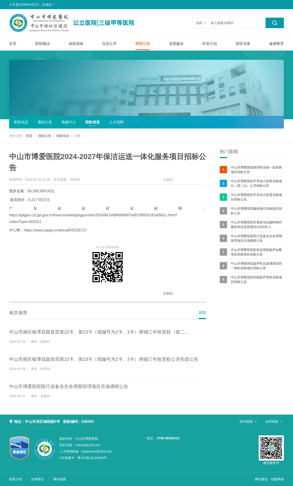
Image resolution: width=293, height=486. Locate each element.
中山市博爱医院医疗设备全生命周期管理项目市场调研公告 (68, 386)
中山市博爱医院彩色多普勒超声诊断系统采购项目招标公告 (251, 252)
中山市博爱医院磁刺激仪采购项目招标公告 (251, 211)
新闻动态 (21, 122)
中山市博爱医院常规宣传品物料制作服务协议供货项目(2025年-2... (251, 224)
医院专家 (243, 44)
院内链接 (246, 421)
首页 (12, 44)
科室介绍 (209, 44)
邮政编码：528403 (78, 422)
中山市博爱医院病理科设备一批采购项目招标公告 (251, 170)
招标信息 (92, 122)
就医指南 (76, 44)
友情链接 (271, 421)
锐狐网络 (277, 479)
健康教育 (276, 44)
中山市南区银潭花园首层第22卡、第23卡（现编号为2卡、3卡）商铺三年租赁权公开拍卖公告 (103, 359)
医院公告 (143, 44)
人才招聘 (116, 122)
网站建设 (261, 479)
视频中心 (68, 122)
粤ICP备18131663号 (83, 458)
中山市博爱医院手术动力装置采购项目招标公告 (251, 197)
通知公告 (45, 122)
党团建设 (176, 44)
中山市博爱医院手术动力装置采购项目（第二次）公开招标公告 (251, 183)
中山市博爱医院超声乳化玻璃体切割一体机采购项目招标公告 (251, 266)
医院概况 (42, 44)
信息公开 (109, 44)
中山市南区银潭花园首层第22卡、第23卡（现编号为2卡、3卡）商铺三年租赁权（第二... (98, 331)
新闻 (202, 313)
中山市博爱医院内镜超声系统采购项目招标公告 (251, 279)
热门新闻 (229, 151)
